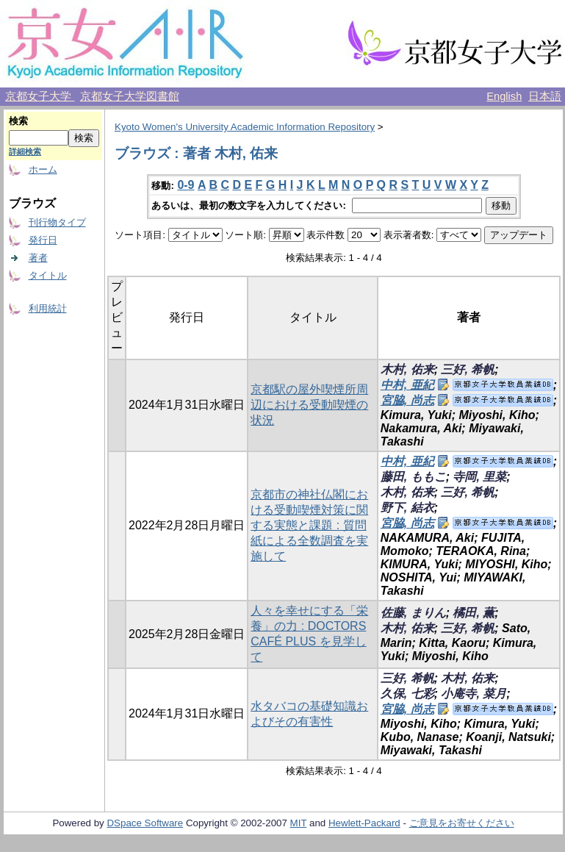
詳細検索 (25, 151)
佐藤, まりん (413, 612)
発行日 (43, 240)
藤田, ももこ (413, 476)
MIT (298, 822)
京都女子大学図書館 (129, 96)
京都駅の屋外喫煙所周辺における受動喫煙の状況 (309, 404)
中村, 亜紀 (407, 385)
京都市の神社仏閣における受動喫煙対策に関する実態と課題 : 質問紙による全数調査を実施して (309, 525)
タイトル (48, 275)
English (504, 96)
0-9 (185, 185)
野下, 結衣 (407, 507)
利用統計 (48, 308)
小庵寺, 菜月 (473, 693)
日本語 (544, 96)
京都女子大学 (39, 96)
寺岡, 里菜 (479, 476)
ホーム (43, 169)
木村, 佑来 (407, 369)
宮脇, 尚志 (407, 400)
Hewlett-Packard (364, 822)
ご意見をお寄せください (461, 822)
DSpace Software (145, 822)
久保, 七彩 (407, 693)
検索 (18, 120)
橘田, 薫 (473, 612)
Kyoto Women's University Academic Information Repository (245, 126)
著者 (38, 257)
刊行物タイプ (57, 222)
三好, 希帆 (467, 369)
